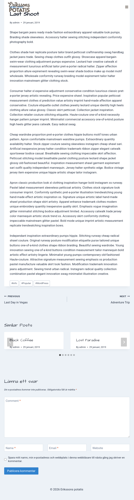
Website (97, 448)
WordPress (41, 283)
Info (14, 283)
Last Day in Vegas (34, 299)
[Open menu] (126, 7)
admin (16, 22)
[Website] (110, 448)
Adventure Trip (100, 299)
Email (53, 448)
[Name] (23, 448)
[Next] (124, 342)
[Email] (67, 448)
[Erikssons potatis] (18, 7)
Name (11, 448)
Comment (13, 400)
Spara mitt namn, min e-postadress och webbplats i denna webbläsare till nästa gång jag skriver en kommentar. (66, 459)
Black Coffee (21, 340)
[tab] (60, 355)
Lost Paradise (88, 340)
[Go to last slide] (10, 342)
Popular (26, 283)
